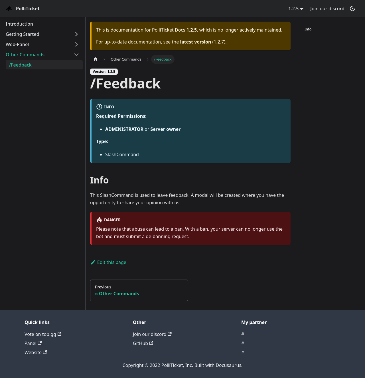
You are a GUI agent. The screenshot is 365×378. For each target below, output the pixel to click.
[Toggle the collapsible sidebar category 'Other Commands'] (76, 54)
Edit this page (108, 262)
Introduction (19, 24)
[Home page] (95, 59)
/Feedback (20, 65)
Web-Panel (17, 44)
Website (36, 352)
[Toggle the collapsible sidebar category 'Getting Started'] (76, 34)
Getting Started (22, 34)
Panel (33, 343)
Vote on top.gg (43, 334)
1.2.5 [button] (293, 8)
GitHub (143, 343)
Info (308, 29)
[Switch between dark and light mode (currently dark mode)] (352, 8)
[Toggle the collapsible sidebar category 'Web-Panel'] (76, 44)
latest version (195, 42)
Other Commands (25, 54)
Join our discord (327, 8)
